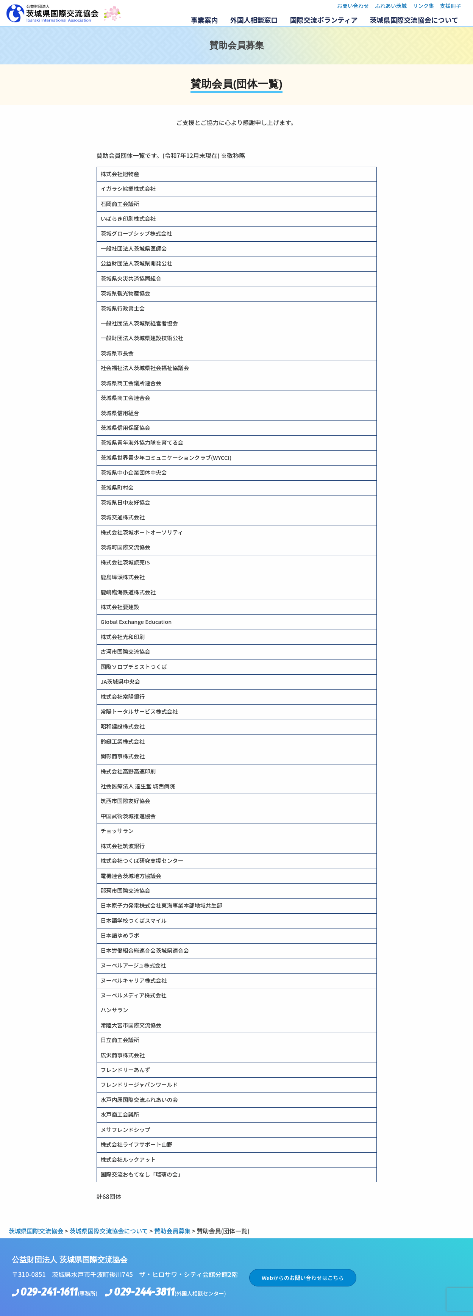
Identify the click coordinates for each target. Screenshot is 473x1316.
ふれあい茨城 (391, 5)
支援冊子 (450, 5)
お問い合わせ (353, 5)
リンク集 (423, 5)
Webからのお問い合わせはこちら (303, 1278)
